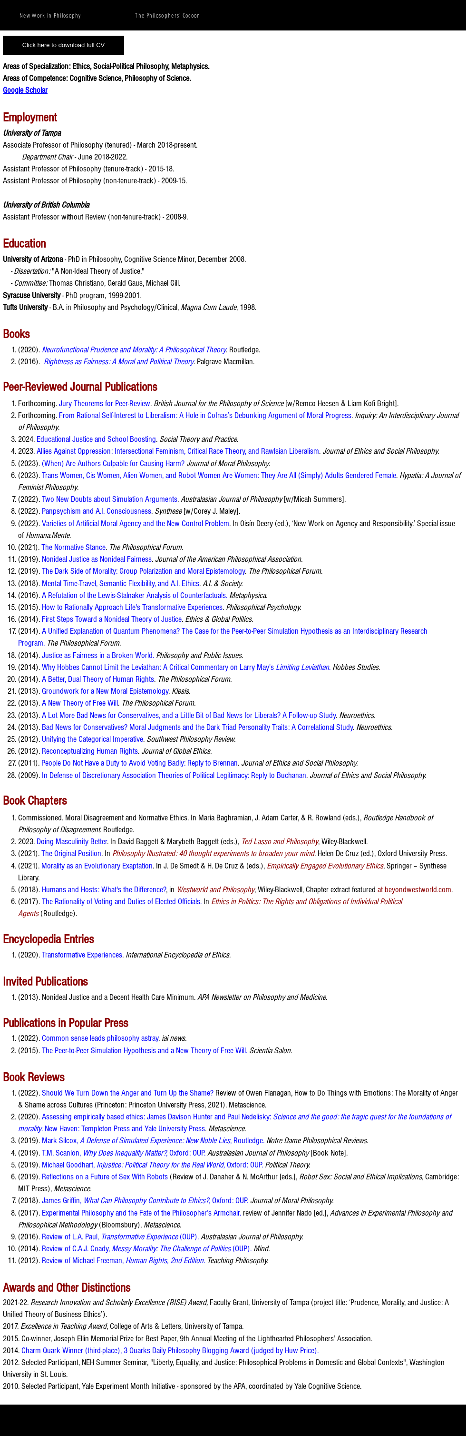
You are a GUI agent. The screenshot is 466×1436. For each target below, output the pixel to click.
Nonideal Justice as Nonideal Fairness (97, 559)
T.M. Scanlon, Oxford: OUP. (123, 1153)
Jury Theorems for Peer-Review (104, 404)
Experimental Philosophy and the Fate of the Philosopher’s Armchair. (141, 1213)
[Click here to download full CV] (63, 45)
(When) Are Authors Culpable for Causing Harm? (113, 464)
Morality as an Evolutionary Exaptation (97, 866)
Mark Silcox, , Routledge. (153, 1141)
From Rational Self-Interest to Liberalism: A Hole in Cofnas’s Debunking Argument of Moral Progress (205, 415)
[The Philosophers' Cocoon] (169, 15)
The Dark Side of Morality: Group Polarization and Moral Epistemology (143, 571)
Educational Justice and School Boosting (96, 439)
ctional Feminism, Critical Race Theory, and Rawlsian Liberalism (227, 451)
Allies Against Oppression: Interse (86, 451)
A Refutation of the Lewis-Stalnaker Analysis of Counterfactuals (134, 595)
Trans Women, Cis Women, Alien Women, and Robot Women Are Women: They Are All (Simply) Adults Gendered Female (219, 475)
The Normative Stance (73, 547)
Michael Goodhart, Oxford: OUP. (152, 1165)
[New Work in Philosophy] (51, 15)
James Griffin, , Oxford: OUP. (145, 1201)
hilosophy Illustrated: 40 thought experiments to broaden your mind (215, 853)
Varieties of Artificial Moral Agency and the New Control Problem (135, 524)
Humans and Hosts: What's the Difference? (104, 890)
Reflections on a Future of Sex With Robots (105, 1177)
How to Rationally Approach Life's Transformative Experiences (132, 607)
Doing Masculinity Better (72, 842)
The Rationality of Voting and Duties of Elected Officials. (122, 902)
